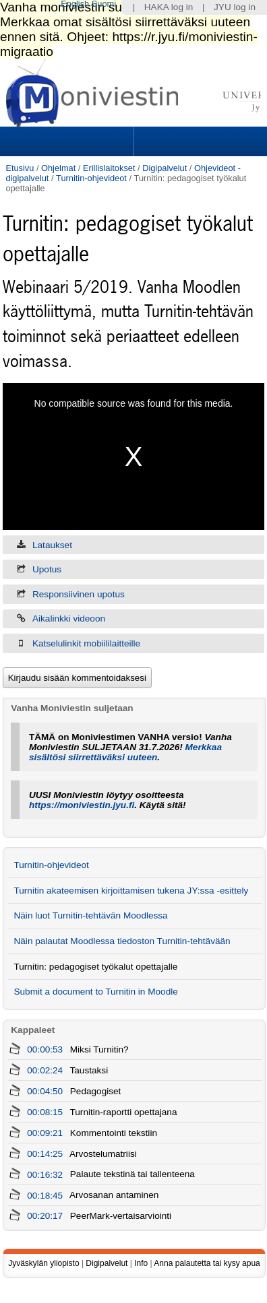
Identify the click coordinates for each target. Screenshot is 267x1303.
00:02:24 (45, 1070)
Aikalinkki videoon (68, 618)
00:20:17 (45, 1216)
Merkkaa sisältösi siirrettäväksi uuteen (125, 752)
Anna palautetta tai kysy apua (207, 1263)
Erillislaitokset (109, 168)
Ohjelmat (58, 168)
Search (199, 141)
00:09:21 (45, 1133)
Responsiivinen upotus (78, 594)
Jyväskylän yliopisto (43, 1263)
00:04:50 (45, 1091)
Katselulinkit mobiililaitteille (86, 643)
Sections (68, 141)
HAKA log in (169, 7)
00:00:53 (45, 1049)
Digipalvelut (164, 168)
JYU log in (235, 7)
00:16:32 (45, 1174)
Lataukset (52, 545)
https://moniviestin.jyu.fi (81, 805)
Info (141, 1263)
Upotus (46, 569)
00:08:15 (45, 1112)
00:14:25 (45, 1154)
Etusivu (19, 168)
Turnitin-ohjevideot (91, 178)
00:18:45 (45, 1195)
